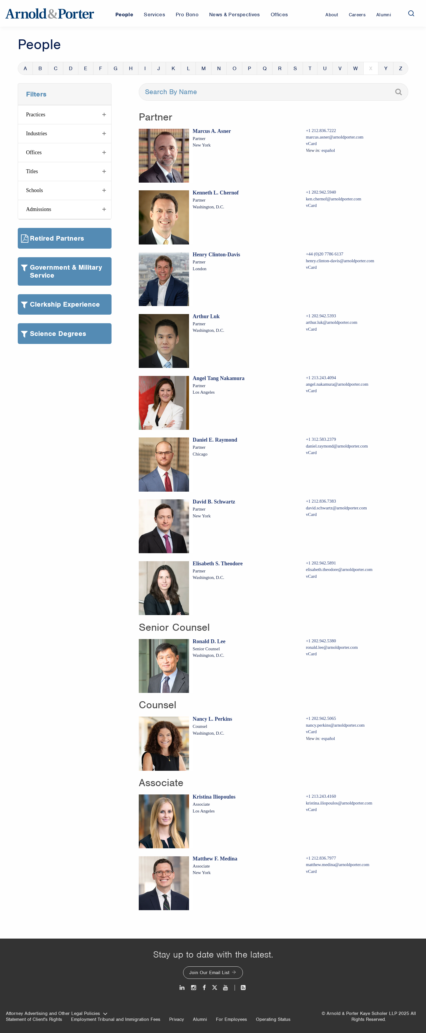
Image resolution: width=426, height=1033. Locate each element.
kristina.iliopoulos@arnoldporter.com (339, 803)
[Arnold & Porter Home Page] (49, 13)
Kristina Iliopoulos (214, 797)
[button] (64, 114)
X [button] (370, 68)
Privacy (176, 1019)
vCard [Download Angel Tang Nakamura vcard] (311, 390)
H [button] (131, 68)
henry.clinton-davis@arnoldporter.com (340, 260)
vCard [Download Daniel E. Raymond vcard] (311, 452)
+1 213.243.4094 (321, 377)
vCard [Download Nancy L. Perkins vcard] (311, 731)
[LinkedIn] (182, 987)
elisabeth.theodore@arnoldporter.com (339, 569)
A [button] (25, 68)
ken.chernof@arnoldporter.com (333, 199)
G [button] (115, 68)
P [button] (249, 68)
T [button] (310, 68)
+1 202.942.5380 (321, 640)
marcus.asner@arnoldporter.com (335, 137)
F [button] (100, 68)
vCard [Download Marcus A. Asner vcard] (311, 143)
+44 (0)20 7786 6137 (324, 254)
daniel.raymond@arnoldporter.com (337, 446)
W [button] (355, 68)
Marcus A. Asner (212, 131)
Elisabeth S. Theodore (218, 564)
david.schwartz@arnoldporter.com (336, 508)
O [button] (234, 68)
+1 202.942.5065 (321, 718)
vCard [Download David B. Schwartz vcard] (311, 514)
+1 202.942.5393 (321, 315)
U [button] (325, 68)
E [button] (85, 68)
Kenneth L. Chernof (216, 193)
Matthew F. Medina (215, 859)
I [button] (145, 68)
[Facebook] (204, 987)
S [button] (295, 68)
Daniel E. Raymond (215, 440)
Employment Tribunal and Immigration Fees (115, 1019)
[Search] (411, 13)
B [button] (40, 68)
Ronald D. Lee (209, 641)
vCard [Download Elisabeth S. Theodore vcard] (311, 576)
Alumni (200, 1019)
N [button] (219, 68)
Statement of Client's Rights (34, 1019)
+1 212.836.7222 (321, 130)
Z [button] (400, 68)
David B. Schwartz (214, 502)
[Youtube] (226, 987)
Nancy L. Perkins (212, 719)
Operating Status (273, 1019)
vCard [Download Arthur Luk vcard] (311, 329)
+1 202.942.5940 (321, 192)
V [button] (340, 68)
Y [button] (386, 68)
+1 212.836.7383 (321, 501)
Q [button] (265, 68)
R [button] (280, 68)
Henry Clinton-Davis (216, 255)
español (328, 150)
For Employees (231, 1019)
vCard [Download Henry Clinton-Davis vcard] (311, 267)
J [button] (158, 68)
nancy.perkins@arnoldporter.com (335, 725)
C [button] (55, 68)
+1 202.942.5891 (321, 563)
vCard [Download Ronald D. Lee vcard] (311, 653)
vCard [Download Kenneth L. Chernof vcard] (311, 205)
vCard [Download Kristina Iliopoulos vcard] (311, 809)
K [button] (173, 68)
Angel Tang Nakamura (218, 378)
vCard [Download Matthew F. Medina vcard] (311, 871)
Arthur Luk (206, 316)
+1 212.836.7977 (321, 858)
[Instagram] (194, 987)
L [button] (188, 68)
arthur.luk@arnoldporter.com (331, 322)
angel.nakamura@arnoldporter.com (337, 384)
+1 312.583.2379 (321, 439)
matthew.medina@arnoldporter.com (337, 864)
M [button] (203, 68)
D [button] (70, 68)
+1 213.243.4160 (321, 796)
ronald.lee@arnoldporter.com (332, 647)
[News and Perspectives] (240, 987)
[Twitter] (214, 987)
